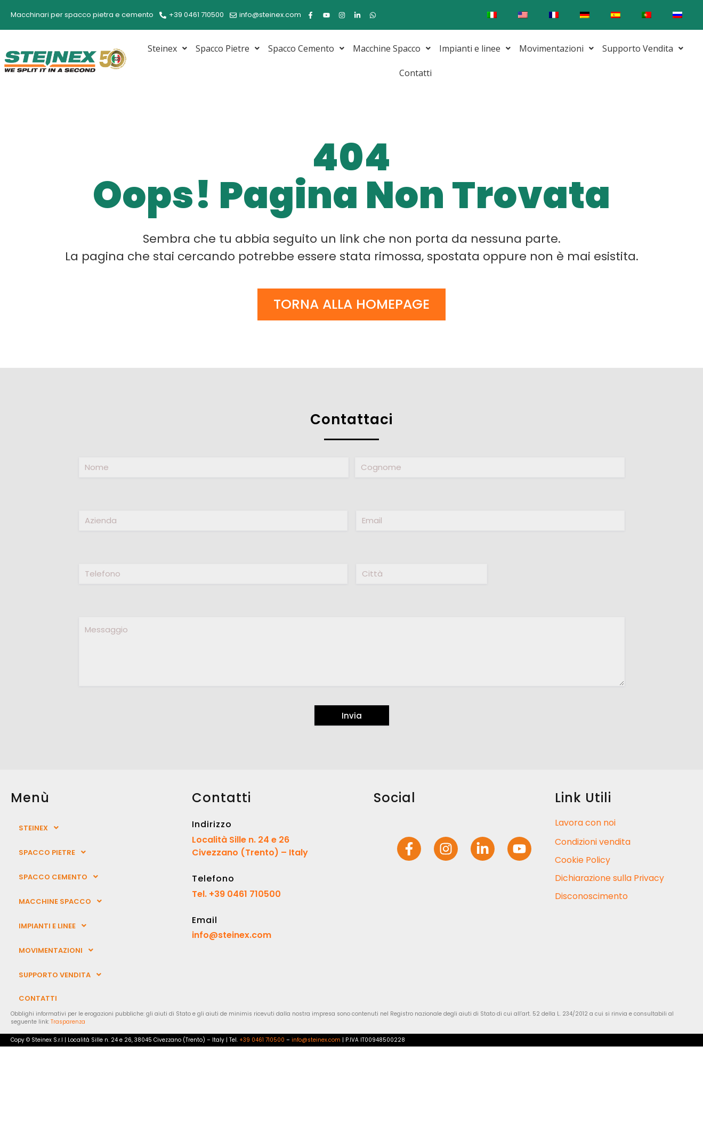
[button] (167, 48)
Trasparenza (68, 1022)
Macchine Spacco (392, 48)
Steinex (167, 48)
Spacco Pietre (228, 48)
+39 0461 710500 (262, 1040)
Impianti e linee (475, 48)
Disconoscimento (591, 896)
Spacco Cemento (306, 48)
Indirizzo (212, 824)
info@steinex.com (231, 935)
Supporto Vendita (642, 48)
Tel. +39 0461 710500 (236, 894)
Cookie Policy (582, 860)
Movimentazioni (556, 48)
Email (204, 920)
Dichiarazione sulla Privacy (610, 878)
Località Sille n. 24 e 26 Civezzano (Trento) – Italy (250, 846)
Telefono (213, 878)
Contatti (415, 73)
